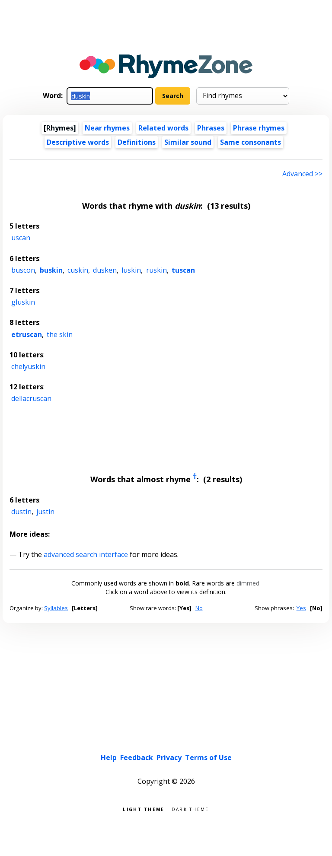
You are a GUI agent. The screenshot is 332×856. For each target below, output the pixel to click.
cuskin (77, 270)
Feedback (136, 757)
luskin (131, 270)
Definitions (137, 142)
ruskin (156, 270)
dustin (21, 511)
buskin (51, 270)
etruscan (26, 334)
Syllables (56, 608)
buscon (23, 270)
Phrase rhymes (258, 128)
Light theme (143, 809)
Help (109, 757)
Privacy (169, 757)
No (199, 608)
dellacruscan (31, 398)
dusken (105, 270)
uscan (20, 237)
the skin (60, 334)
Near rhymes (107, 128)
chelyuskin (28, 366)
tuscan (183, 270)
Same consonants (250, 142)
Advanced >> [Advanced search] (302, 173)
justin (45, 511)
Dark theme (190, 809)
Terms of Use (208, 757)
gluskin (23, 302)
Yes (301, 608)
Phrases (210, 128)
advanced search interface (86, 554)
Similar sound (187, 142)
